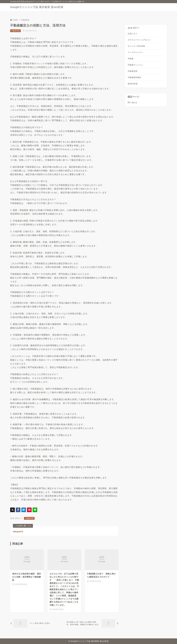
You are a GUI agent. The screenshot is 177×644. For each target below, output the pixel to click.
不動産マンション (135, 65)
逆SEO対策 (133, 84)
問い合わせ (132, 102)
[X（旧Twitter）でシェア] (12, 510)
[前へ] (36, 623)
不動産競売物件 (134, 77)
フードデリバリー (135, 52)
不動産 (130, 59)
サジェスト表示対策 (136, 46)
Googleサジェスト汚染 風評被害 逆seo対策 (36, 7)
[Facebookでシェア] (18, 510)
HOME (14, 20)
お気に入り (132, 34)
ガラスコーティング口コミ (139, 40)
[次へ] (92, 623)
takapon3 (18, 531)
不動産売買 (25, 20)
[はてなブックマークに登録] (23, 510)
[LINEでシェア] (35, 510)
